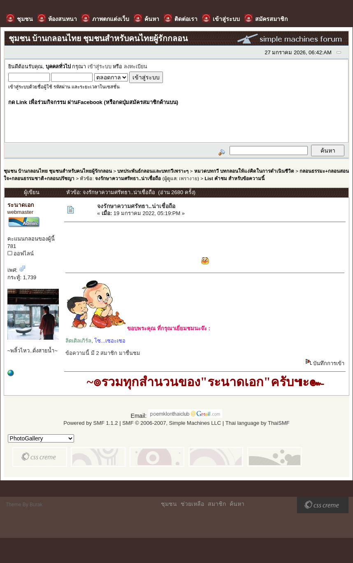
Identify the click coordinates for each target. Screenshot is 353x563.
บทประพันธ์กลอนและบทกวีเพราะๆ (152, 171)
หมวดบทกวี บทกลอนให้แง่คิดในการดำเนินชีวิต (244, 171)
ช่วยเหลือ (192, 503)
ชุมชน (169, 503)
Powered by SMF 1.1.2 (90, 423)
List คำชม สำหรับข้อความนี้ (234, 178)
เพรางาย (188, 178)
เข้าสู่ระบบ (99, 67)
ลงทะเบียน (135, 67)
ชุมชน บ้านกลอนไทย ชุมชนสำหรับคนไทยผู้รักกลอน (58, 171)
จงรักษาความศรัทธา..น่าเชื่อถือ (128, 178)
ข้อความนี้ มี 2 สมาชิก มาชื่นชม (102, 353)
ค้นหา (237, 503)
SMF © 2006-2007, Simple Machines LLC (171, 423)
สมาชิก (217, 503)
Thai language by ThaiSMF (257, 423)
